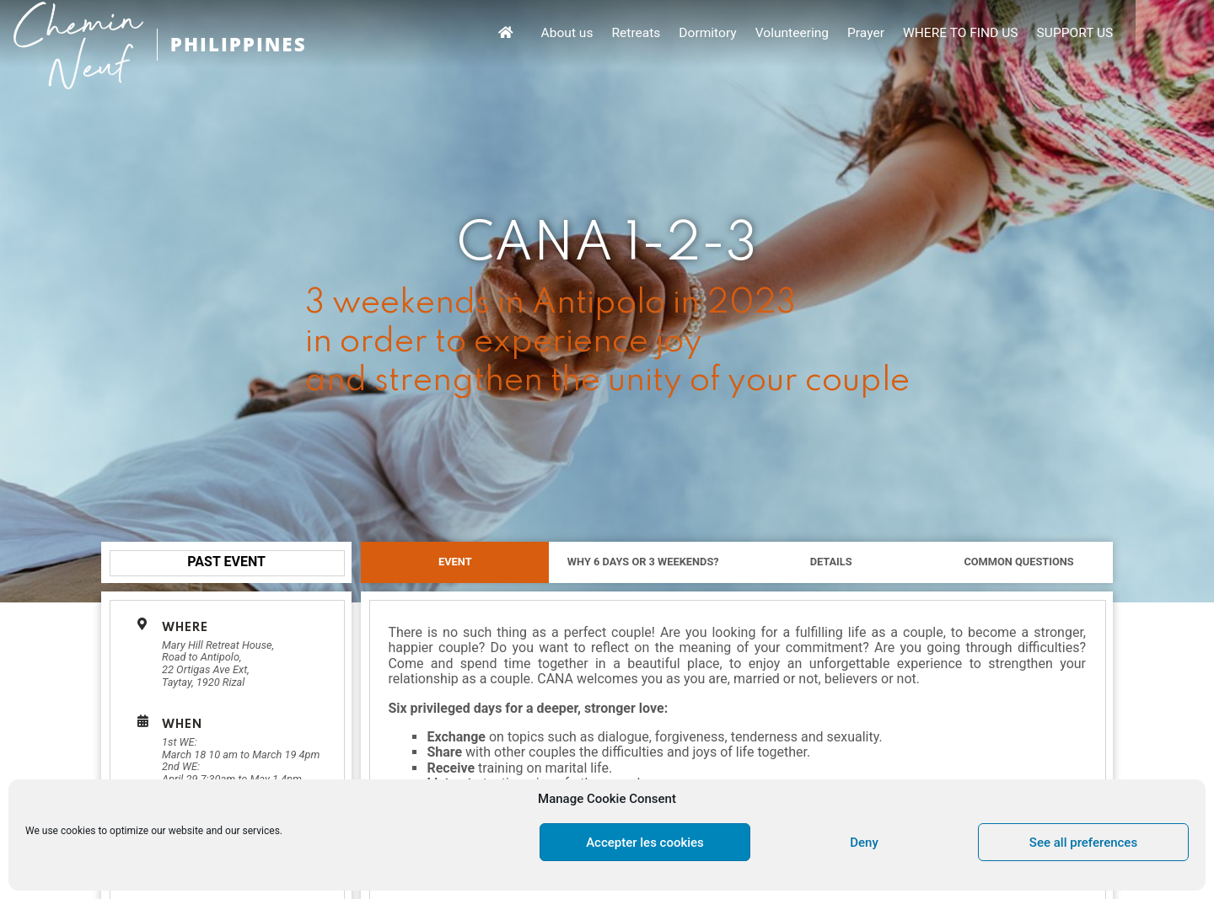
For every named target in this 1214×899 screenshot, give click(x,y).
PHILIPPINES (242, 44)
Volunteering (884, 33)
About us (662, 33)
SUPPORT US (1166, 33)
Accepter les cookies (645, 842)
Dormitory (800, 33)
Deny (864, 842)
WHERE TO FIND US (1051, 33)
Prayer (957, 33)
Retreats (730, 33)
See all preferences (1083, 842)
